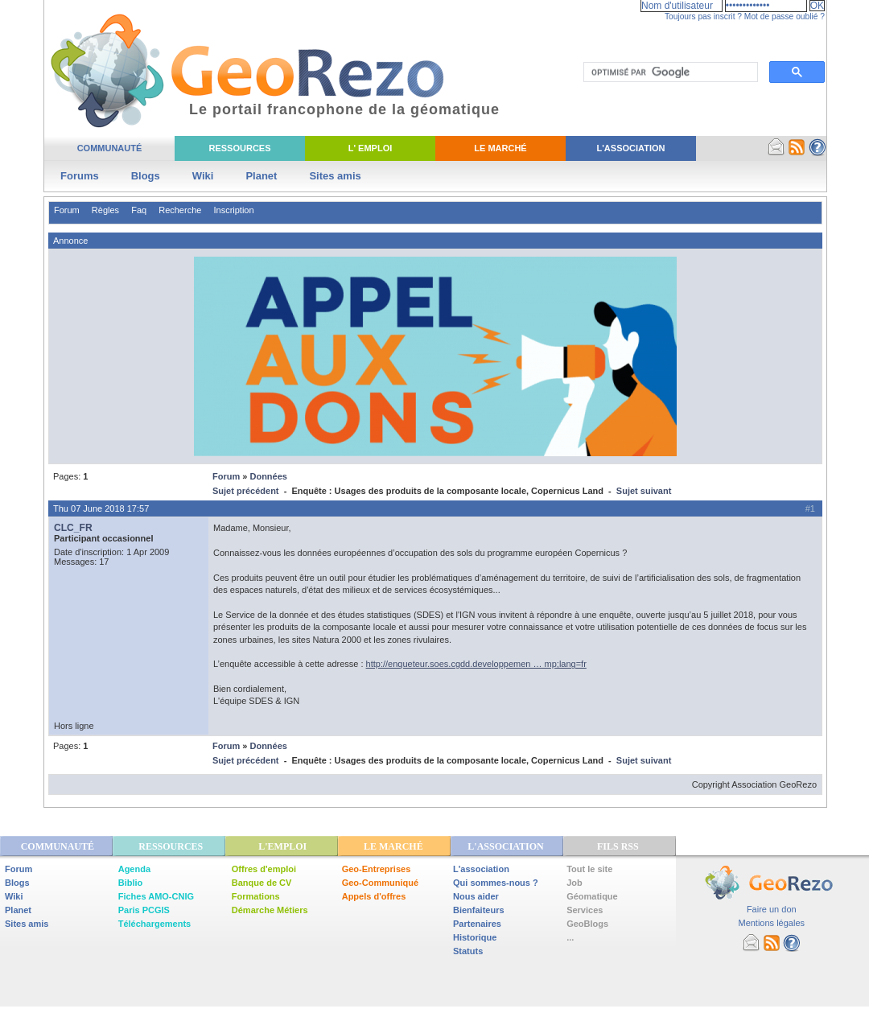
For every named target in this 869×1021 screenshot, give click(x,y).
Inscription (233, 210)
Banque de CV (262, 882)
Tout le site (589, 869)
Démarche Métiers (270, 910)
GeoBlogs (587, 923)
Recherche (180, 210)
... (570, 937)
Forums (79, 176)
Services (584, 910)
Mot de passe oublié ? (784, 16)
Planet (261, 176)
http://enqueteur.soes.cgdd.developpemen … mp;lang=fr (476, 664)
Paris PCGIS (144, 910)
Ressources (239, 148)
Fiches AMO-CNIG (156, 896)
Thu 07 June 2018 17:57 (101, 508)
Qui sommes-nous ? (495, 882)
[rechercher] (669, 72)
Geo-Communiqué (380, 882)
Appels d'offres (374, 896)
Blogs (145, 176)
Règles (105, 210)
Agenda (134, 869)
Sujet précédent (245, 491)
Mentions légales (771, 923)
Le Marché (500, 148)
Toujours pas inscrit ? (703, 16)
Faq (138, 210)
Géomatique (592, 896)
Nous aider (476, 896)
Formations (256, 896)
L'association (481, 869)
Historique (474, 937)
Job (574, 882)
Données (267, 476)
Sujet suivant (643, 491)
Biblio (130, 882)
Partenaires (477, 923)
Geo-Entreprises (376, 869)
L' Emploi (370, 148)
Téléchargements (154, 923)
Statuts (468, 951)
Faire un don (772, 909)
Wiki (203, 176)
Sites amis (334, 176)
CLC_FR (73, 527)
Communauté (109, 148)
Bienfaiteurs (479, 910)
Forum (67, 210)
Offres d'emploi (264, 869)
